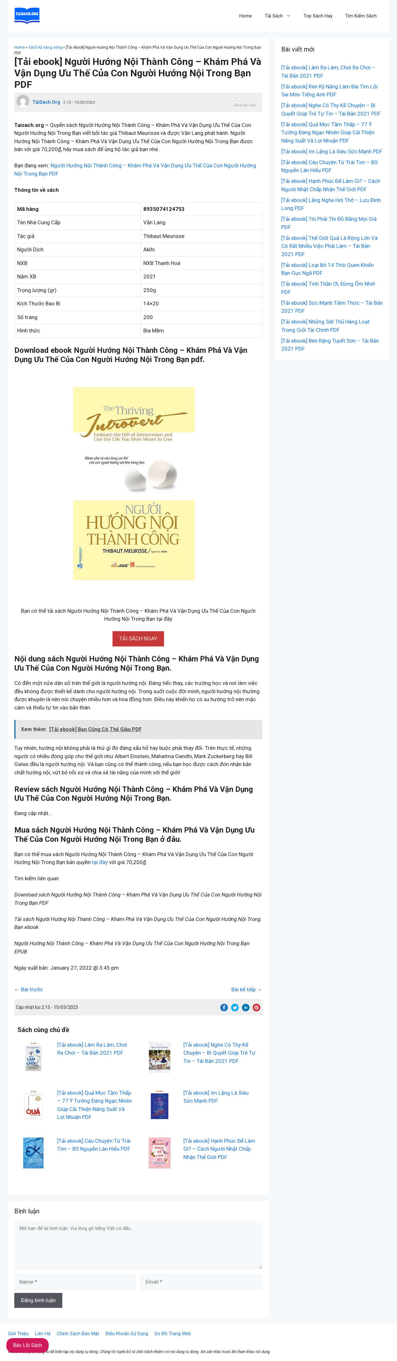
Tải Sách (281, 15)
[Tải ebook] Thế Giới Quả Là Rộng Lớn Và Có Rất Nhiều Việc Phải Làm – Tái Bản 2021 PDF (329, 246)
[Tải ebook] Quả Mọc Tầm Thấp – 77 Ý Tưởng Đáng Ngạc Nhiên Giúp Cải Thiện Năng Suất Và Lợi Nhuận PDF (327, 132)
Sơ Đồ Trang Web (172, 1334)
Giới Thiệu (18, 1334)
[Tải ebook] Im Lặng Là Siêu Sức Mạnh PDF (331, 151)
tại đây (100, 862)
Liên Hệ (43, 1334)
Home (245, 16)
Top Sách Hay (318, 16)
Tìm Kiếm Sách (361, 16)
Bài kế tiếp (243, 989)
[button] (138, 638)
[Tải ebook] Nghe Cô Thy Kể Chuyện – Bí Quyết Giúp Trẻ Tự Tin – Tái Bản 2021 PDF (219, 1053)
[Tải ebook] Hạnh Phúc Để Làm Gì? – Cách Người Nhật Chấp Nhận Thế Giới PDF (219, 1149)
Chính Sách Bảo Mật (78, 1334)
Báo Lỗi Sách (27, 1345)
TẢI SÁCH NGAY (138, 638)
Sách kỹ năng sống (45, 47)
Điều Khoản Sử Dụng (127, 1334)
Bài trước (32, 989)
